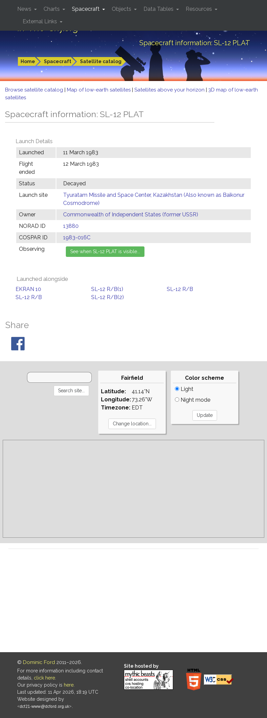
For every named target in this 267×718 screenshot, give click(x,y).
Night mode (192, 400)
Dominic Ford (39, 662)
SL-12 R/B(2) (107, 297)
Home (28, 61)
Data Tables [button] (159, 9)
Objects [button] (122, 9)
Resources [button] (199, 9)
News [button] (25, 9)
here (69, 685)
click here (44, 678)
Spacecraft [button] (86, 9)
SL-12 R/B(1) (107, 289)
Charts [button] (52, 9)
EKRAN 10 (28, 289)
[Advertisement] (133, 489)
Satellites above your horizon (170, 90)
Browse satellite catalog (34, 90)
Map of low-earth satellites (99, 90)
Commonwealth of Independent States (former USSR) (130, 214)
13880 (71, 226)
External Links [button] (40, 21)
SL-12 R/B (180, 289)
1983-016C (76, 237)
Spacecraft (57, 61)
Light (184, 389)
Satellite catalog (101, 61)
